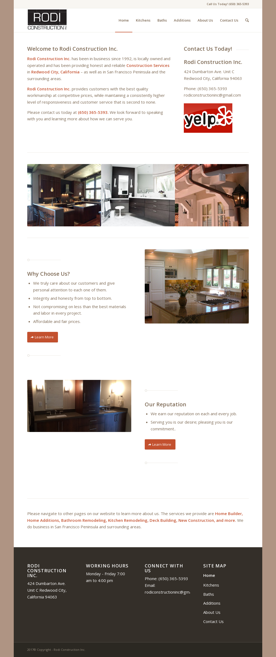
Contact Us (213, 621)
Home (209, 575)
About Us (211, 612)
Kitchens (211, 585)
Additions (211, 603)
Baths (208, 594)
